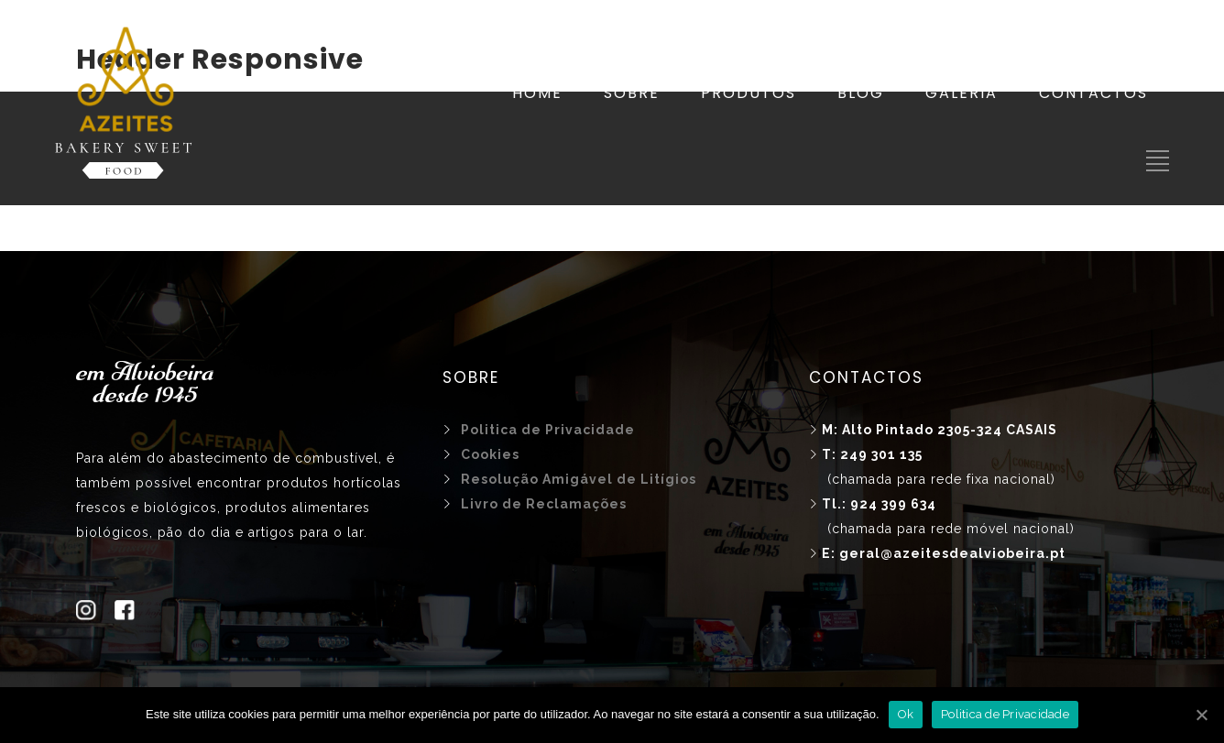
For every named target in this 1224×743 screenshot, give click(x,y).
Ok (906, 714)
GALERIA (961, 93)
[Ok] (1201, 714)
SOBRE (632, 93)
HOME (537, 93)
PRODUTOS (748, 93)
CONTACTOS (1093, 93)
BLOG (860, 93)
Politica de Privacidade (1005, 714)
